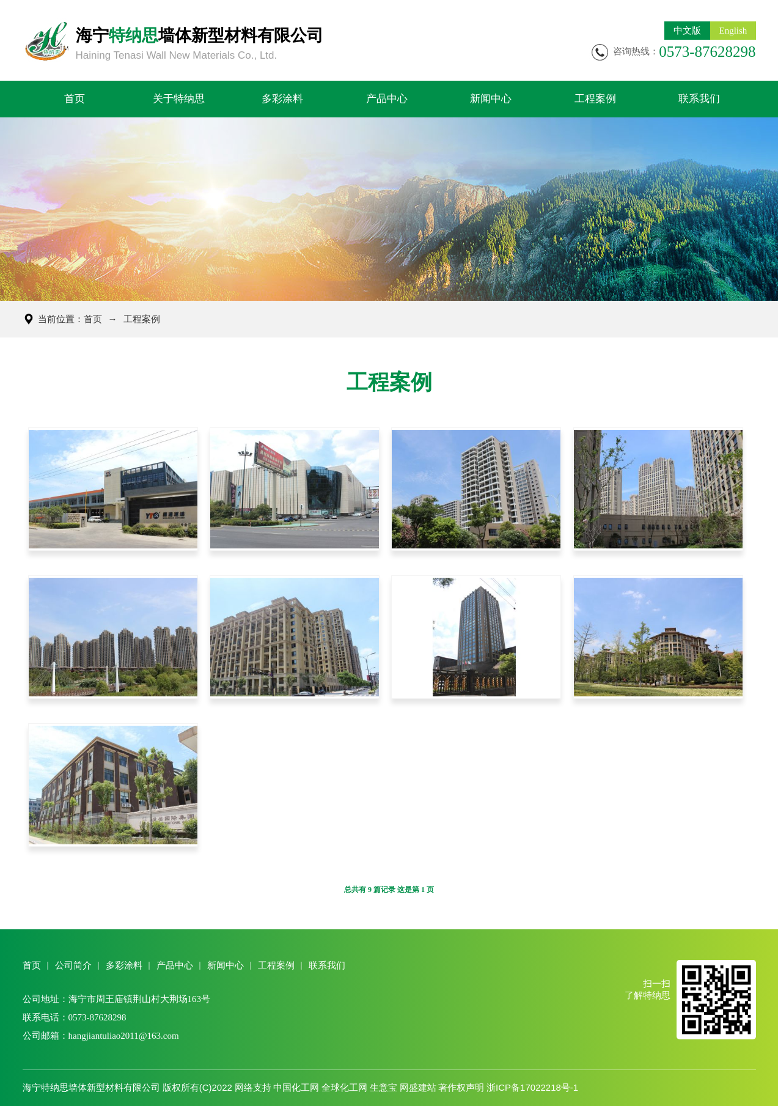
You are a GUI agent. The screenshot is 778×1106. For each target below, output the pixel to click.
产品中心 (387, 99)
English (733, 30)
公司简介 (73, 965)
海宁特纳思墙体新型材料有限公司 (91, 1087)
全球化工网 (344, 1087)
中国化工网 (296, 1087)
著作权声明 (461, 1087)
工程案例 (595, 99)
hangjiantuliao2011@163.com (123, 1036)
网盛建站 (418, 1087)
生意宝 (383, 1087)
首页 (74, 99)
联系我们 (699, 99)
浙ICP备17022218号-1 (532, 1087)
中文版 (687, 30)
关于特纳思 (179, 99)
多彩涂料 (282, 99)
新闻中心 (491, 99)
